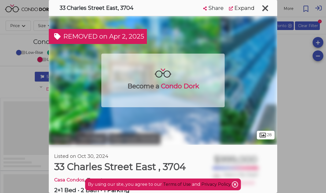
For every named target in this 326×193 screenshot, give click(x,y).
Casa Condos (69, 180)
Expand (241, 8)
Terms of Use (177, 184)
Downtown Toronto (134, 139)
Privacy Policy (216, 184)
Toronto (60, 139)
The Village (90, 139)
